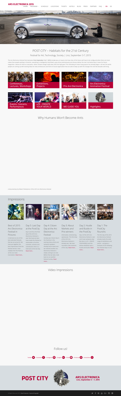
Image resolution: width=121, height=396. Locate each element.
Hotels (72, 6)
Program (34, 6)
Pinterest (78, 357)
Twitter (31, 357)
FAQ (100, 6)
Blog (79, 6)
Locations (55, 6)
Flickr (69, 357)
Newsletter (89, 357)
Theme (25, 6)
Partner (93, 6)
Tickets (64, 6)
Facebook (40, 357)
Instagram (51, 357)
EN (106, 6)
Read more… (19, 255)
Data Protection (25, 393)
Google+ (61, 357)
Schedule (44, 6)
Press (85, 6)
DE (111, 6)
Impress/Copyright (34, 393)
